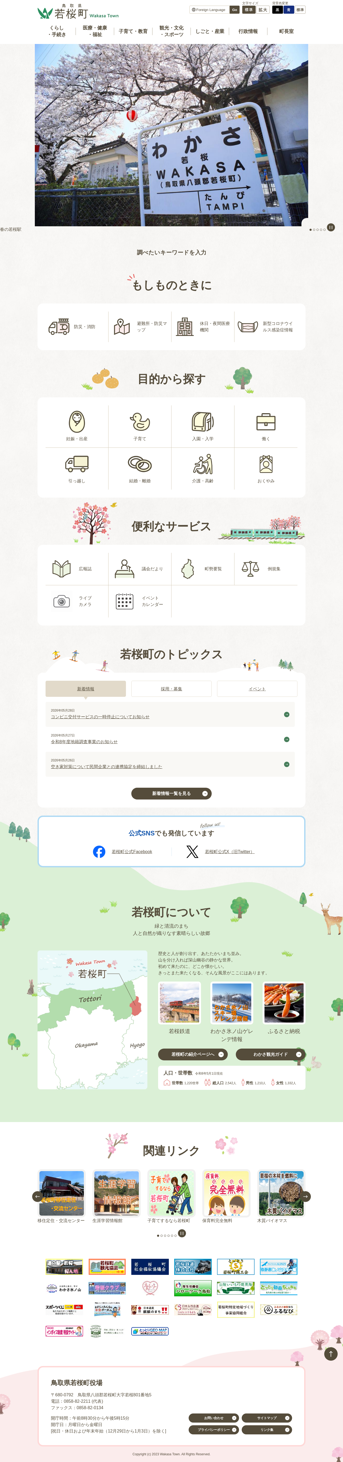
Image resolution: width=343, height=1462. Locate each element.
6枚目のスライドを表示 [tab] (175, 1236)
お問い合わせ (213, 1418)
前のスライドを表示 (37, 1196)
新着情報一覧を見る (171, 793)
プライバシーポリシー (214, 1430)
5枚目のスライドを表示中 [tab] (324, 230)
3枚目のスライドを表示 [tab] (317, 230)
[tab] (86, 689)
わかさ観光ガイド (270, 1054)
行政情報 (248, 31)
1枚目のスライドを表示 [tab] (311, 230)
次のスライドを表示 (305, 1196)
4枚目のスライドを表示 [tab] (321, 230)
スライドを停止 (331, 227)
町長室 (286, 31)
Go (234, 10)
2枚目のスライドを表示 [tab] (314, 230)
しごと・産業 (209, 31)
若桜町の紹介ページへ (193, 1054)
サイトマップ (267, 1418)
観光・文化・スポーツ (171, 31)
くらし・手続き (56, 31)
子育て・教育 (133, 31)
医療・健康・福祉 (95, 31)
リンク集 (266, 1430)
